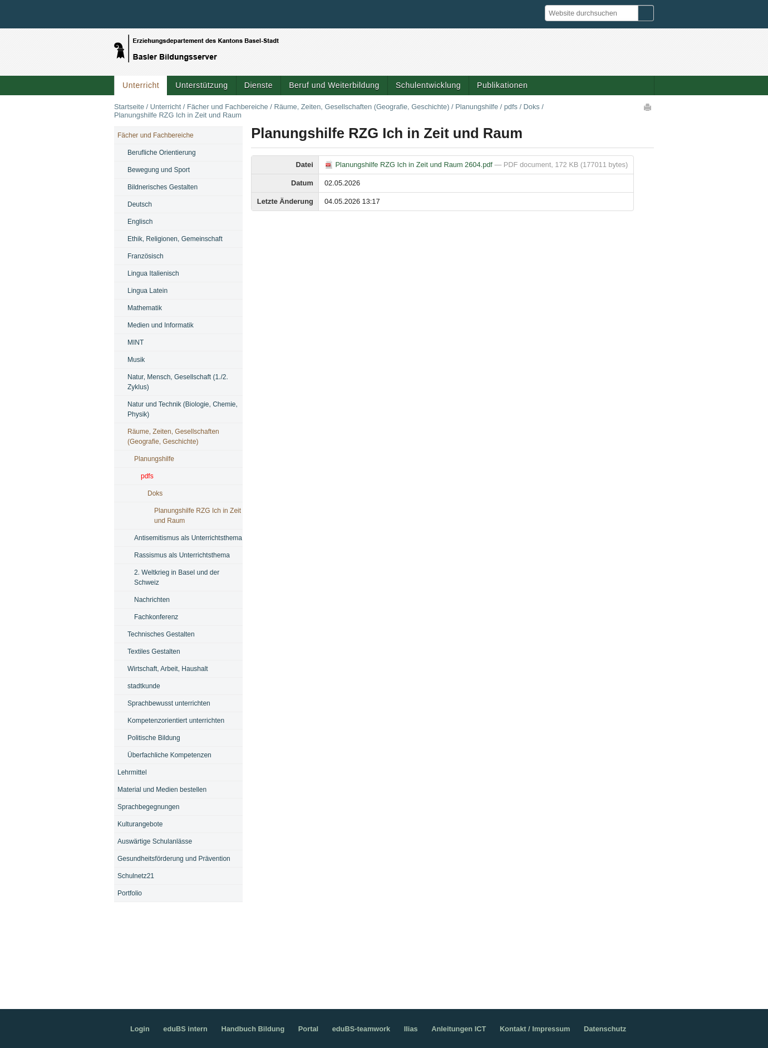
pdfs (511, 106)
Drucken (648, 106)
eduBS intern (185, 1029)
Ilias (411, 1029)
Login (140, 1029)
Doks (532, 106)
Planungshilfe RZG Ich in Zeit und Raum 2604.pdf (409, 164)
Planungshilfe (476, 106)
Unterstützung (201, 85)
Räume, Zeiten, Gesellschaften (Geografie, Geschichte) (361, 106)
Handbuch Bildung (252, 1029)
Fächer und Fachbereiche (227, 106)
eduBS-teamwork (361, 1029)
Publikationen (502, 85)
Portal (308, 1029)
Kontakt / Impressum (535, 1029)
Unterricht (140, 85)
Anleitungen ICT (458, 1029)
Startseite (129, 106)
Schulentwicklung (428, 85)
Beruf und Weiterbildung (334, 85)
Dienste (258, 85)
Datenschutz (605, 1029)
